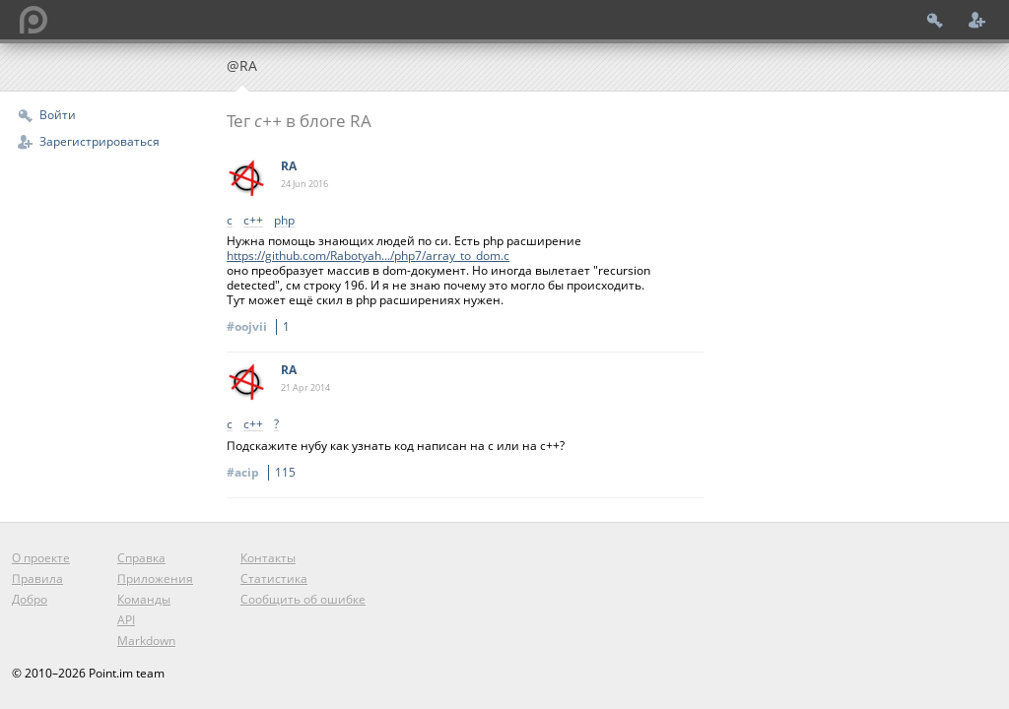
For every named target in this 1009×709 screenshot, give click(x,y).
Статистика (273, 578)
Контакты (268, 557)
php (284, 221)
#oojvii (261, 326)
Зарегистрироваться (99, 141)
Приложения (155, 578)
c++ (253, 221)
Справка (141, 557)
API (126, 619)
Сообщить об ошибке (303, 599)
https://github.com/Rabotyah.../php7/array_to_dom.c (368, 255)
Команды (143, 599)
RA (289, 166)
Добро (29, 599)
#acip (264, 472)
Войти (57, 114)
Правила (37, 578)
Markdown (146, 640)
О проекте (41, 557)
